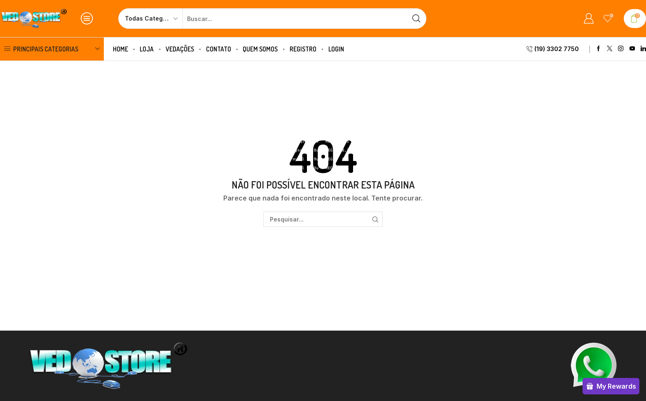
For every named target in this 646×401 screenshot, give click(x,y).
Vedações (180, 49)
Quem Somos (260, 49)
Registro (303, 49)
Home (120, 49)
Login (336, 49)
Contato (218, 49)
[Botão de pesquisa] (416, 18)
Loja (147, 49)
